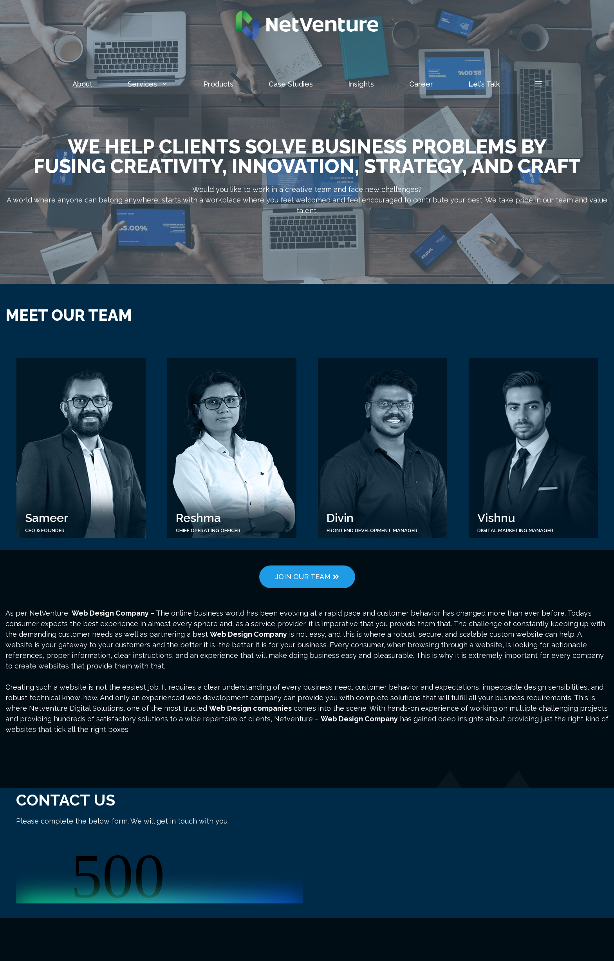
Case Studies (291, 84)
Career (421, 84)
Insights (361, 84)
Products (218, 84)
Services (157, 84)
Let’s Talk (484, 84)
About (82, 84)
